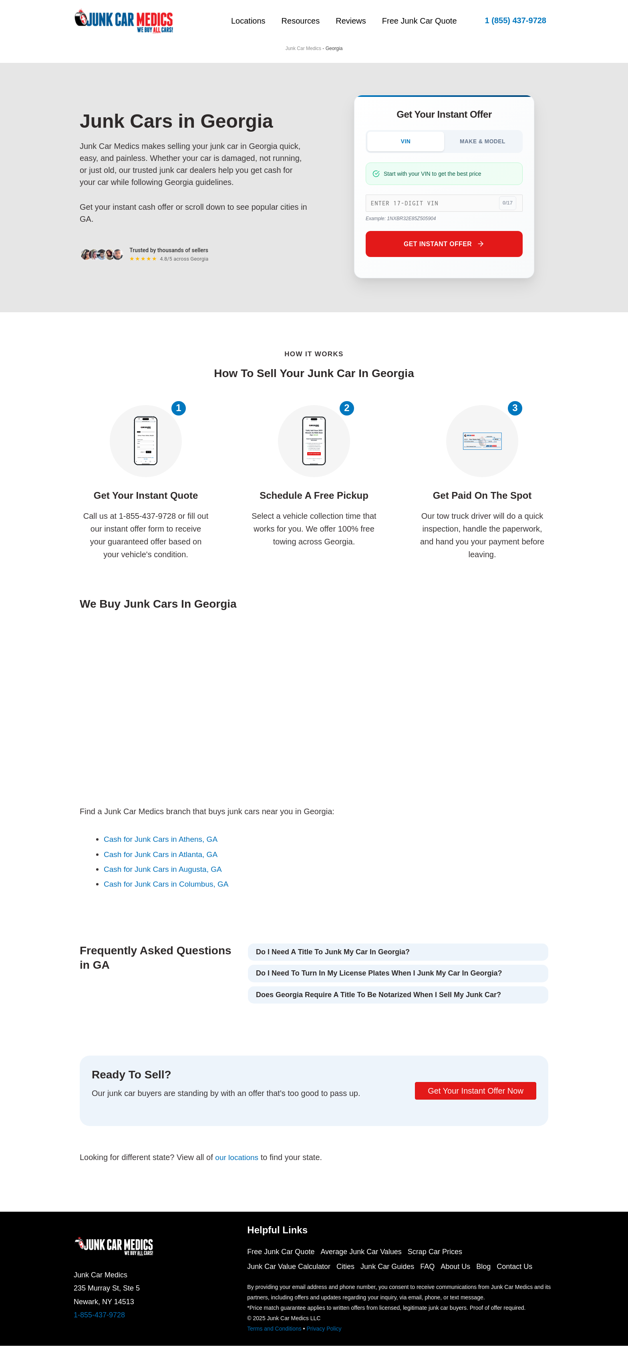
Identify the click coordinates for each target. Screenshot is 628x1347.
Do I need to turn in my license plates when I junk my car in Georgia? (379, 974)
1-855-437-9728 (99, 1316)
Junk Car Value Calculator (288, 1268)
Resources (293, 21)
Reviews (347, 21)
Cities (347, 1268)
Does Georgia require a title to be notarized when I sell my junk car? (378, 996)
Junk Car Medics (303, 48)
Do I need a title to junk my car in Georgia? (333, 953)
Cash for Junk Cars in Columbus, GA (169, 884)
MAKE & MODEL (482, 142)
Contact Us (526, 1268)
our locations (237, 1158)
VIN (406, 142)
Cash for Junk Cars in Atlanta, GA (163, 855)
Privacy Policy (323, 1330)
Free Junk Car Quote (419, 21)
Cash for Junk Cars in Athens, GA (163, 840)
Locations (236, 21)
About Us (463, 1268)
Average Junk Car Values (362, 1253)
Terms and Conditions (274, 1330)
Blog (493, 1268)
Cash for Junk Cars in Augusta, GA (166, 869)
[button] (515, 20)
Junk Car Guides (391, 1268)
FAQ (433, 1268)
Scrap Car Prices (439, 1253)
